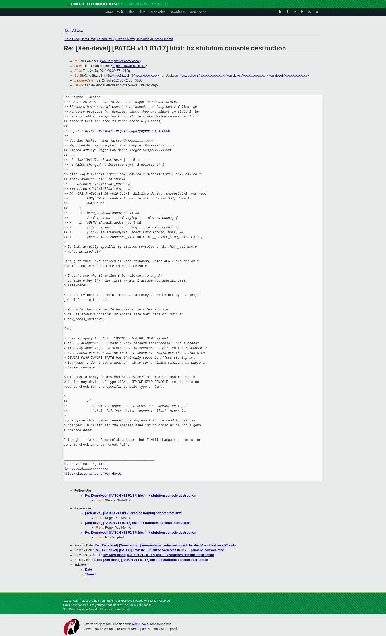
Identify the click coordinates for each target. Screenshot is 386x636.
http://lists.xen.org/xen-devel (93, 473)
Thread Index (162, 39)
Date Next (87, 39)
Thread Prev (105, 39)
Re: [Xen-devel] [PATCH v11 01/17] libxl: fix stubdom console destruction (140, 495)
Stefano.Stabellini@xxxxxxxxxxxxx (132, 75)
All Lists (77, 30)
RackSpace (140, 624)
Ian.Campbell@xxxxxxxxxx (120, 61)
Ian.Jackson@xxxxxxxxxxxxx (201, 75)
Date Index (143, 39)
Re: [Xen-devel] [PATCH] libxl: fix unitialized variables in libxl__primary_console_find (159, 550)
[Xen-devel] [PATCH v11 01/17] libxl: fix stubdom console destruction (137, 523)
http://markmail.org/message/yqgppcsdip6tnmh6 (127, 131)
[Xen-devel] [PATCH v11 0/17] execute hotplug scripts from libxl (133, 513)
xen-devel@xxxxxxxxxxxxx (246, 75)
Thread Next (125, 39)
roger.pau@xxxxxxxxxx (128, 66)
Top (66, 30)
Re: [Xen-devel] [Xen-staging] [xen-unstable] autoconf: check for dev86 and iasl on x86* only (165, 545)
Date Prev (71, 39)
